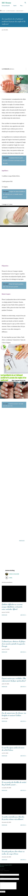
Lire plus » (23, 615)
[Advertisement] (14, 50)
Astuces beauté (6, 5)
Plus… (21, 5)
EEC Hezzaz (6, 3)
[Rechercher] (25, 3)
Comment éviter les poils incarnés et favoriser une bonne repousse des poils (14, 160)
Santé (14, 5)
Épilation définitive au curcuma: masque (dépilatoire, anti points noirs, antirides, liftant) (12, 606)
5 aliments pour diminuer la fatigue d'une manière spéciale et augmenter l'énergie (13, 643)
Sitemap (2, 866)
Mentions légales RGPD (6, 865)
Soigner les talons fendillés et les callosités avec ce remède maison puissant (14, 194)
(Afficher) (11, 69)
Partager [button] (21, 540)
